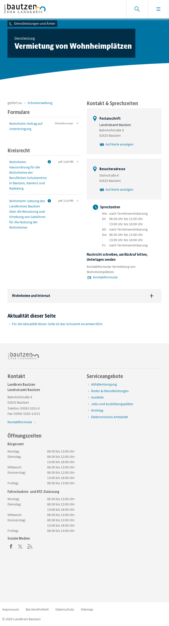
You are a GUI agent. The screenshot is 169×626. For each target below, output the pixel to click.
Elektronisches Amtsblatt (109, 417)
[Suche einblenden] (137, 9)
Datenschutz (64, 609)
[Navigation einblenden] (158, 9)
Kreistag (97, 410)
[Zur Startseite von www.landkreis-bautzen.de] (25, 9)
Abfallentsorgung (104, 384)
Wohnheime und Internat (31, 296)
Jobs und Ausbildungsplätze (112, 404)
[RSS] (29, 546)
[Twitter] (20, 546)
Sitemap (87, 609)
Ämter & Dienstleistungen (110, 391)
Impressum (10, 609)
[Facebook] (11, 546)
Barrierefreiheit (37, 609)
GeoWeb (97, 397)
